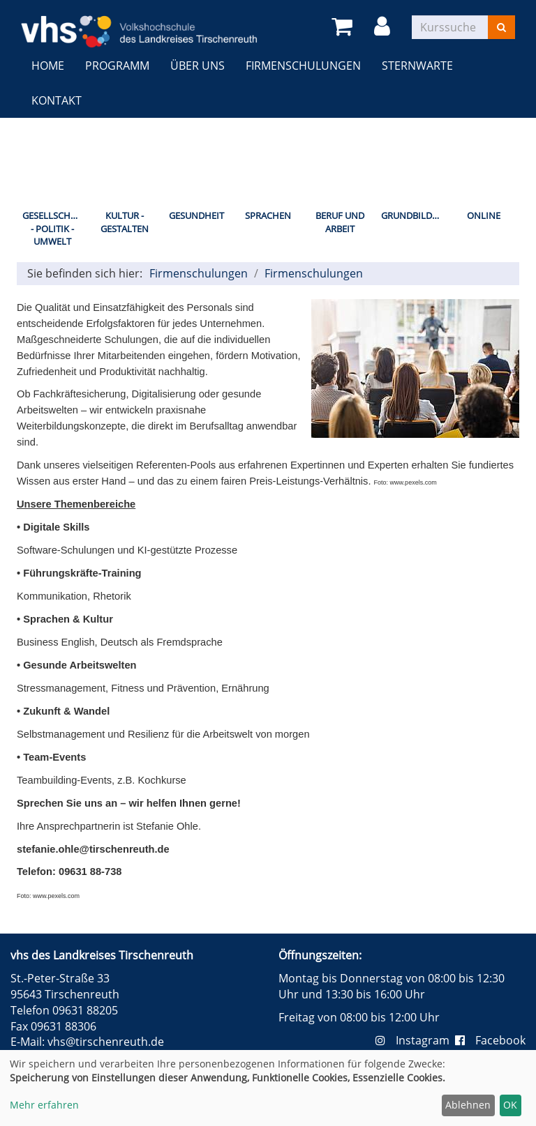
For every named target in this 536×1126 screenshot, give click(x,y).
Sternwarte (417, 65)
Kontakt (56, 100)
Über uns (197, 65)
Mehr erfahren (44, 1104)
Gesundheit (196, 215)
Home (47, 65)
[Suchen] (501, 27)
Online (483, 215)
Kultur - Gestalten (124, 222)
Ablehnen (468, 1104)
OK (510, 1104)
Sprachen (268, 215)
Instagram (415, 1040)
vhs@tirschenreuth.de (105, 1041)
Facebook (490, 1040)
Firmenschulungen (303, 65)
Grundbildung (414, 215)
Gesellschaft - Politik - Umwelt (54, 228)
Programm (117, 65)
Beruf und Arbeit (339, 222)
